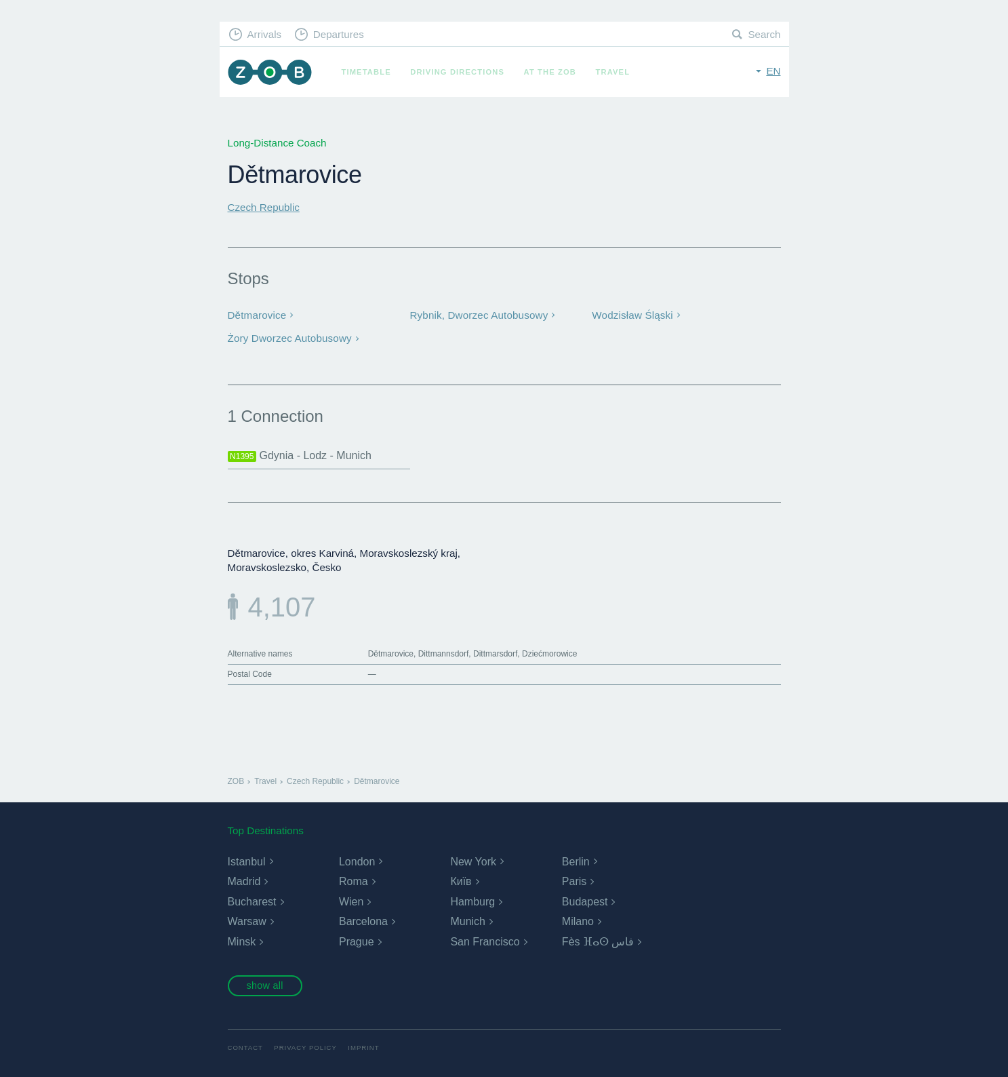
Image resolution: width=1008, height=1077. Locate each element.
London (357, 861)
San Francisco (484, 941)
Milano (578, 921)
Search (764, 34)
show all (264, 985)
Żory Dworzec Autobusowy (290, 338)
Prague (356, 941)
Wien (351, 901)
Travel (613, 72)
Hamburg (472, 901)
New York (473, 861)
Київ (460, 881)
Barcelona (363, 921)
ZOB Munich (270, 72)
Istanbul (247, 861)
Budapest (585, 901)
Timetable (366, 72)
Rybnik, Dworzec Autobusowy (478, 315)
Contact (245, 1047)
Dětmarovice (257, 315)
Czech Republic (264, 207)
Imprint (363, 1047)
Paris (574, 881)
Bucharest (252, 901)
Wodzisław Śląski (632, 315)
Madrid (244, 881)
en (773, 71)
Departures (338, 34)
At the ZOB (550, 72)
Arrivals (264, 34)
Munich (467, 921)
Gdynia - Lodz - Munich (299, 456)
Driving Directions (457, 72)
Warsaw (247, 921)
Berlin (576, 861)
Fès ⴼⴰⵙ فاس (598, 941)
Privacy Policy (305, 1047)
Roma (353, 881)
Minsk (242, 941)
